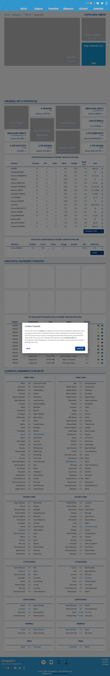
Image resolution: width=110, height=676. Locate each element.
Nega (28, 349)
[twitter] (102, 3)
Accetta (80, 349)
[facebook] (98, 3)
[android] (106, 3)
